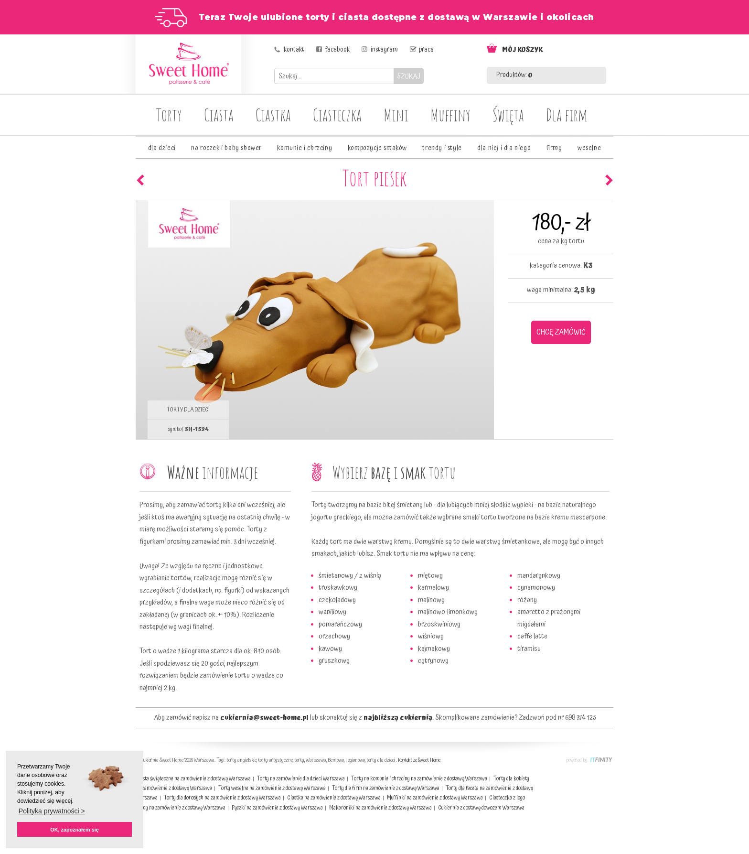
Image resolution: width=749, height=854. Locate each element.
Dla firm (567, 115)
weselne (589, 148)
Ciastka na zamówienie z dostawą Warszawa (334, 797)
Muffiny (450, 115)
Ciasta (219, 115)
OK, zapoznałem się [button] (74, 829)
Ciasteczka (337, 115)
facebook (337, 49)
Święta (508, 115)
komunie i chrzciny (304, 148)
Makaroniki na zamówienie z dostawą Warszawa (380, 807)
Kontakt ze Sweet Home (419, 760)
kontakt (294, 49)
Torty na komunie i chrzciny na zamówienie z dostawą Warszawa (419, 778)
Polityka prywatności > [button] (52, 811)
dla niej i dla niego (504, 148)
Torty (169, 115)
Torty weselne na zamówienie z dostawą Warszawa (272, 788)
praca (426, 49)
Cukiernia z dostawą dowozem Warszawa (481, 807)
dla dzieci (162, 148)
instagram (384, 49)
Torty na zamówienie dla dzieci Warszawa (301, 778)
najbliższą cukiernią (398, 718)
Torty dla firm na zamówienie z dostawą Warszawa (385, 788)
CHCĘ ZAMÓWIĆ (561, 332)
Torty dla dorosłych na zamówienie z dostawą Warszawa (222, 797)
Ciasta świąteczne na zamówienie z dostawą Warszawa (193, 778)
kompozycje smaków (377, 148)
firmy (554, 148)
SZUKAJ (408, 76)
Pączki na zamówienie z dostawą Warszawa (277, 807)
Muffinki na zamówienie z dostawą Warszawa (435, 797)
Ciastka (273, 115)
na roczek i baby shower (226, 148)
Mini (396, 115)
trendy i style (441, 148)
